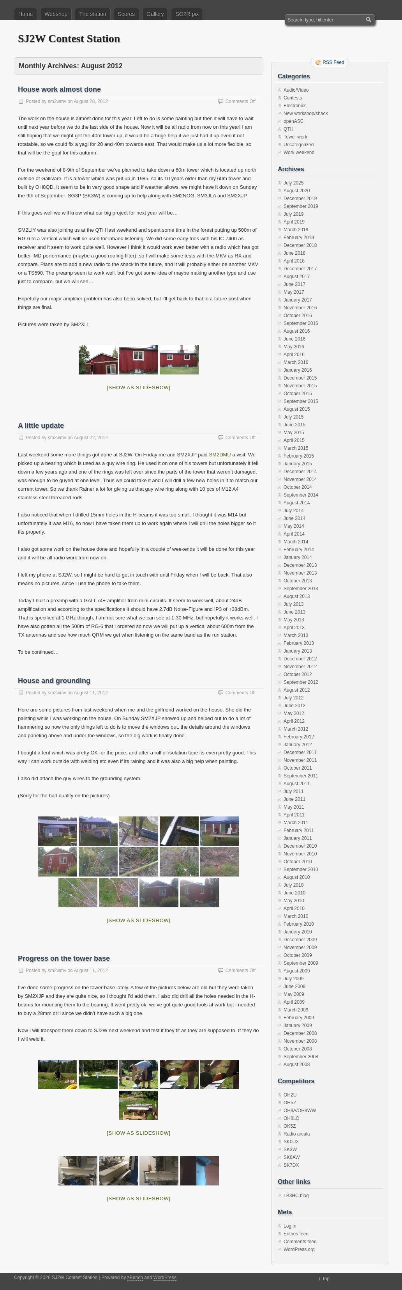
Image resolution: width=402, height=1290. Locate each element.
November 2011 (300, 760)
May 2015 (294, 432)
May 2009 (294, 994)
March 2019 (296, 229)
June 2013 (294, 612)
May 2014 (294, 526)
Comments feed (300, 1241)
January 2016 (298, 370)
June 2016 (294, 339)
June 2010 (294, 893)
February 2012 (299, 737)
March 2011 (296, 822)
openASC (293, 121)
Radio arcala (297, 1134)
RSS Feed (333, 62)
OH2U (290, 1095)
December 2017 (300, 268)
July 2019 (293, 214)
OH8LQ (292, 1118)
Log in (290, 1226)
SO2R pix (187, 14)
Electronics (295, 105)
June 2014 (294, 518)
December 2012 (300, 659)
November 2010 (300, 854)
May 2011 (294, 807)
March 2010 (296, 916)
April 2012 (294, 721)
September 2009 (301, 963)
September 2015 (301, 401)
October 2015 (298, 393)
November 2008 (300, 1041)
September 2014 (301, 495)
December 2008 (300, 1033)
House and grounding (54, 681)
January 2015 (298, 464)
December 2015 (300, 378)
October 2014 (298, 487)
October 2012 (298, 674)
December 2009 (300, 939)
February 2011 (299, 830)
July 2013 (293, 604)
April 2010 (294, 908)
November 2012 (300, 666)
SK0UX (291, 1141)
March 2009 (296, 1010)
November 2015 (300, 386)
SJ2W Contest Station (69, 38)
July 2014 (293, 510)
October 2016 (298, 315)
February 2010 (299, 924)
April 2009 (294, 1002)
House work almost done (59, 89)
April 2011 (294, 815)
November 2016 (300, 308)
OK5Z (290, 1126)
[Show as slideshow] (139, 387)
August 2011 (297, 783)
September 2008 (301, 1056)
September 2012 (301, 682)
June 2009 (294, 986)
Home (25, 14)
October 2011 (298, 768)
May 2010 (294, 900)
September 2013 (301, 588)
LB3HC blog (296, 1195)
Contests (293, 98)
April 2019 (294, 222)
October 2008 (298, 1049)
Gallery (155, 14)
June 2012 (294, 705)
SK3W (290, 1149)
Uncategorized (299, 144)
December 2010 (300, 846)
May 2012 (294, 713)
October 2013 (298, 581)
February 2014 (299, 549)
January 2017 (298, 300)
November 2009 (300, 947)
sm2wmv (57, 101)
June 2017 (294, 284)
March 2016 (296, 362)
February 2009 (299, 1017)
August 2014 (297, 503)
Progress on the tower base (64, 958)
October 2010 (298, 861)
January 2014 (298, 557)
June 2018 (294, 253)
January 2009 (298, 1025)
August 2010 (297, 877)
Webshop (55, 14)
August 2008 (297, 1064)
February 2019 (299, 237)
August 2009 (297, 971)
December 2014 (300, 471)
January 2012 (298, 744)
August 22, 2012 (91, 437)
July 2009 (293, 978)
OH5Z (290, 1102)
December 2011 (300, 752)
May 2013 (294, 620)
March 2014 (296, 542)
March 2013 (296, 635)
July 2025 (293, 183)
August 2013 (297, 596)
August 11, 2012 (91, 693)
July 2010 (293, 885)
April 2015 (294, 440)
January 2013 (298, 651)
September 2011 (301, 776)
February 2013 (299, 643)
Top (326, 1278)
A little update (41, 425)
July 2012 (293, 698)
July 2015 (293, 417)
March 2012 (296, 729)
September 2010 (301, 869)
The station (92, 14)
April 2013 (294, 627)
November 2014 (300, 479)
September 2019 (301, 206)
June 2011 (294, 799)
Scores (126, 14)
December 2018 (300, 245)
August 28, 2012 (91, 101)
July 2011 (293, 791)
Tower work (295, 137)
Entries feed (296, 1234)
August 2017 (297, 276)
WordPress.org (299, 1249)
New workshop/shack (306, 113)
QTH (288, 129)
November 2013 (300, 573)
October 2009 (298, 955)
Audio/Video (296, 90)
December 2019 (300, 198)
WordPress (164, 1277)
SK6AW (292, 1157)
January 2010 (298, 932)
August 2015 (297, 409)
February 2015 (299, 456)
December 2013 (300, 565)
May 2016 (294, 347)
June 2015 (294, 425)
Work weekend (299, 152)
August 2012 (297, 690)
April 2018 (294, 261)
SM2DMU (220, 455)
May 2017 (294, 292)
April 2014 (294, 534)
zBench (135, 1277)
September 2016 (301, 323)
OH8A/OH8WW (300, 1110)
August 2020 (297, 190)
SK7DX (291, 1165)
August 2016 (297, 331)
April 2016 (294, 354)
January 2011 (298, 838)
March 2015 (296, 448)
